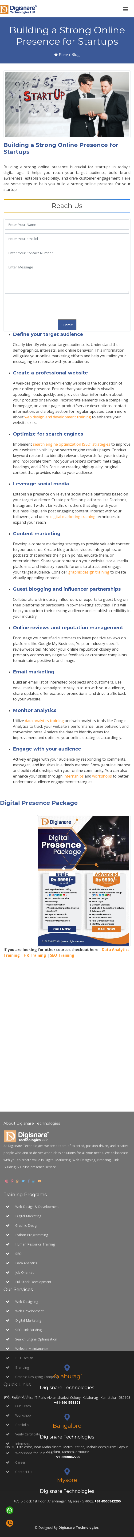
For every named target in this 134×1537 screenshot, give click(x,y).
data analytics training (44, 720)
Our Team (23, 1533)
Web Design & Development (37, 1334)
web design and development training (57, 417)
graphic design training (88, 572)
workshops (102, 776)
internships (73, 776)
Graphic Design (26, 1353)
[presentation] (40, 306)
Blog (75, 54)
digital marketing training (72, 516)
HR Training (35, 955)
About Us (22, 1524)
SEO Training (62, 955)
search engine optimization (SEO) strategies (71, 444)
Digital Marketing (28, 1343)
